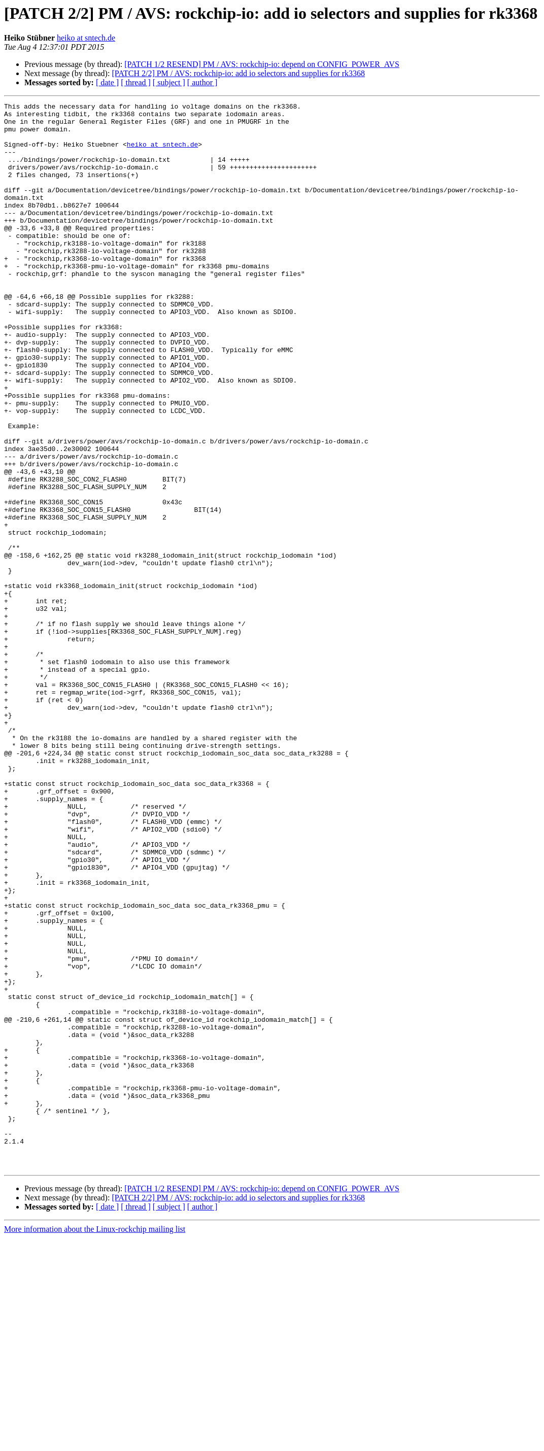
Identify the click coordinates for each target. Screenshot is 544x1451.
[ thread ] (136, 82)
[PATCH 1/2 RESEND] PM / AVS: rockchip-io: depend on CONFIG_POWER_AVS (261, 64)
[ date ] (107, 82)
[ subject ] (169, 82)
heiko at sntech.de (86, 37)
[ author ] (202, 82)
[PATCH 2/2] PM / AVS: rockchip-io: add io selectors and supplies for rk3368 (238, 73)
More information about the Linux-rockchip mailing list (94, 1442)
